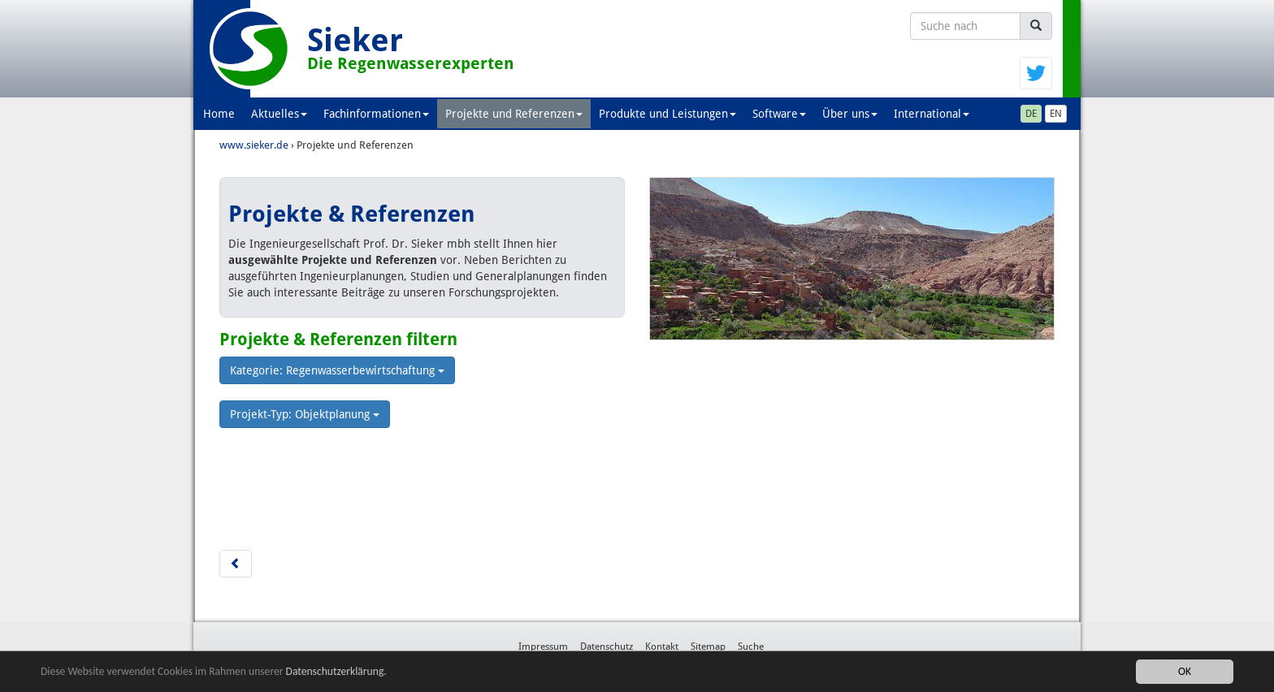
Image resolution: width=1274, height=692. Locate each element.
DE (1031, 113)
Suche (751, 646)
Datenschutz (606, 646)
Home (219, 113)
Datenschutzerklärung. (336, 672)
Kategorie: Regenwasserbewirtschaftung (337, 370)
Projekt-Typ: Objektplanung (304, 414)
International (931, 113)
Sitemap (708, 646)
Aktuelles (279, 113)
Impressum (543, 646)
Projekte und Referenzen (514, 113)
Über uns (850, 113)
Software (779, 113)
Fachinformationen (376, 113)
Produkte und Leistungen (667, 113)
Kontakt (661, 646)
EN (1056, 113)
